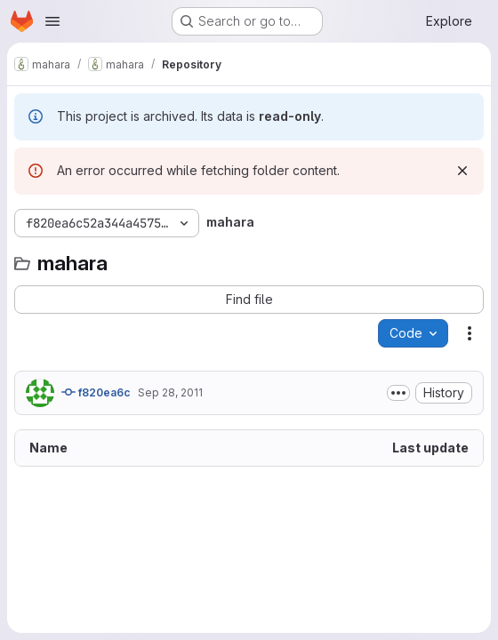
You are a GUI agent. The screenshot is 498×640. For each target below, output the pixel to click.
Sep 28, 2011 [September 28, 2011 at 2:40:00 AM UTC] (170, 392)
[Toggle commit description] (398, 393)
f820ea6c (96, 392)
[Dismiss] (462, 170)
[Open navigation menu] (52, 21)
